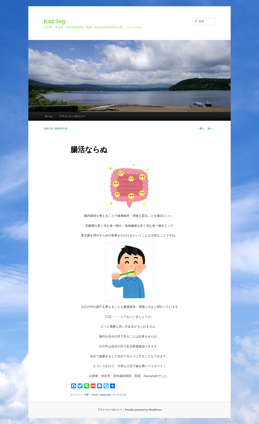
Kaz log (54, 21)
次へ (211, 128)
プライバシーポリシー (72, 116)
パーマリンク (119, 394)
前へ (200, 128)
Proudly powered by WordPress (143, 409)
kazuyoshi (105, 394)
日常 (86, 394)
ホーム (49, 116)
